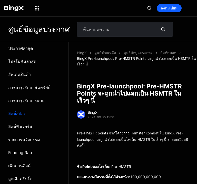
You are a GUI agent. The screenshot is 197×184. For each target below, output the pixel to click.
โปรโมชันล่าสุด (22, 61)
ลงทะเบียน (169, 8)
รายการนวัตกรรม (24, 139)
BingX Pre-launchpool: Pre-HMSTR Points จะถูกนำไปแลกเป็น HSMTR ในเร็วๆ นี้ (136, 61)
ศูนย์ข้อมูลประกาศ (138, 53)
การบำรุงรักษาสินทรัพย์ (29, 87)
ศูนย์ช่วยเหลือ (105, 53)
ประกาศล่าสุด (20, 48)
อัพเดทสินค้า (19, 74)
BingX (82, 53)
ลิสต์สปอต (17, 113)
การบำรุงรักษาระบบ (26, 100)
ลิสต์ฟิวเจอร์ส (20, 126)
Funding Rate (20, 152)
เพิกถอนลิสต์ (19, 165)
